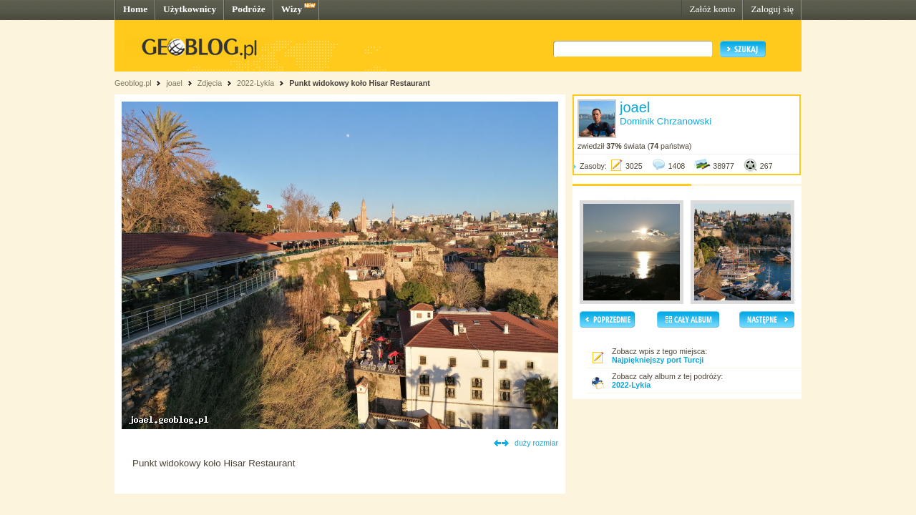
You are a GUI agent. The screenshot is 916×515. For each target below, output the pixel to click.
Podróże (248, 9)
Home (135, 9)
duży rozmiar (536, 442)
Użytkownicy (189, 9)
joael (174, 83)
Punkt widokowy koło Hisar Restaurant (359, 83)
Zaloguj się (772, 9)
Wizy (291, 9)
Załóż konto (712, 9)
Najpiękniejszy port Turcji (657, 359)
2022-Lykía (255, 83)
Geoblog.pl (133, 83)
